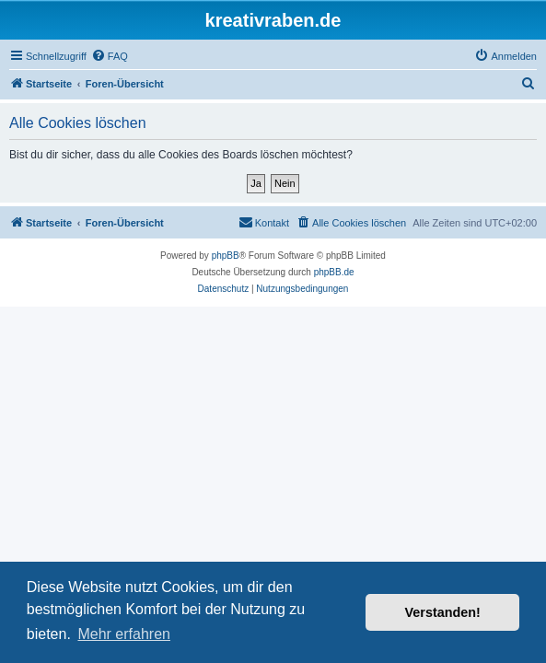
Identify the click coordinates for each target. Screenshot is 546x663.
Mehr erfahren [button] (123, 634)
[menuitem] (109, 56)
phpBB (225, 255)
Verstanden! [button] (443, 612)
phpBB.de (334, 272)
